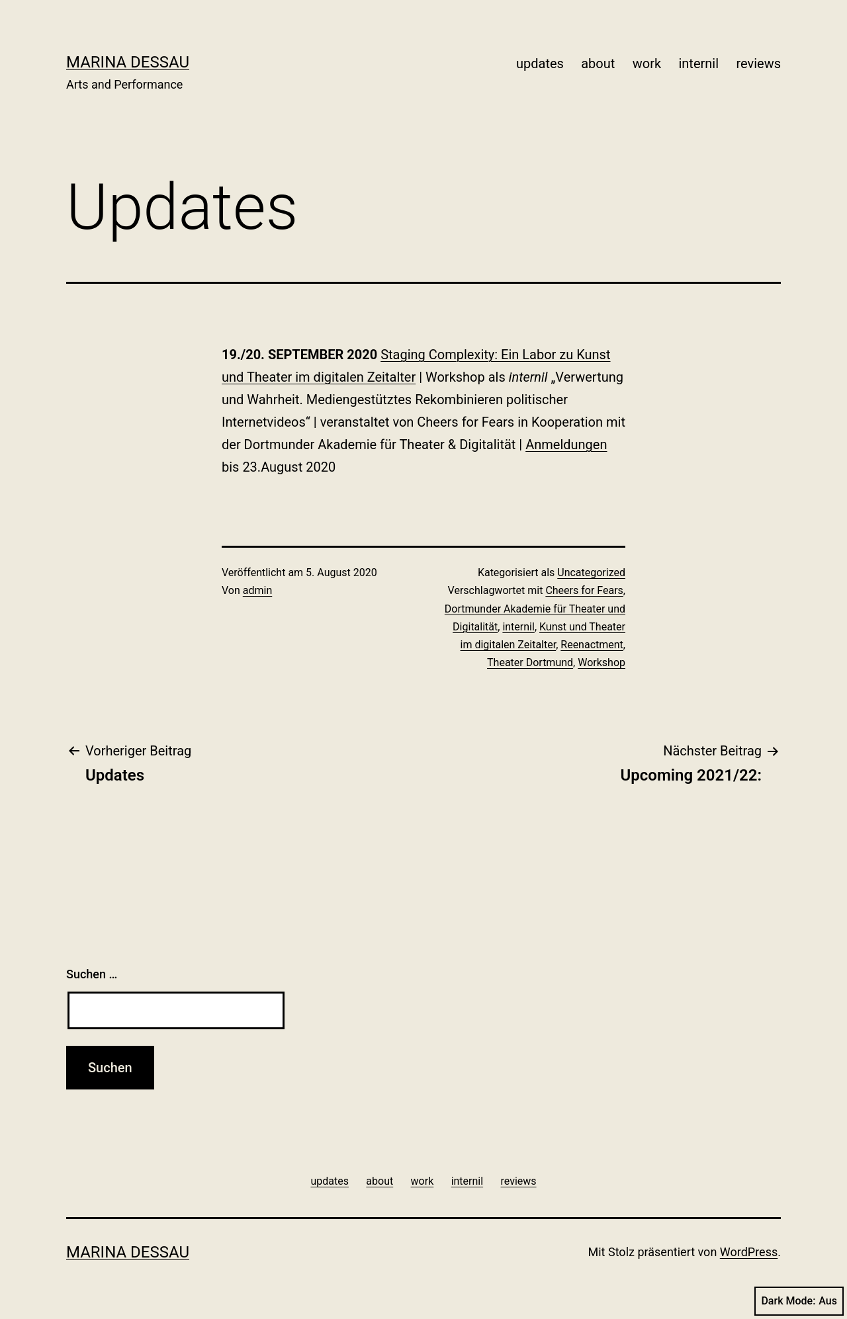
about (598, 63)
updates (540, 63)
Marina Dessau (127, 62)
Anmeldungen (566, 444)
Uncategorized (591, 572)
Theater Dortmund (530, 662)
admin (257, 590)
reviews (758, 63)
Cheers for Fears (584, 590)
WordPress (749, 1252)
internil (698, 63)
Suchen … (91, 974)
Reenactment (591, 644)
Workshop (601, 662)
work (647, 63)
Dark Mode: (799, 1301)
